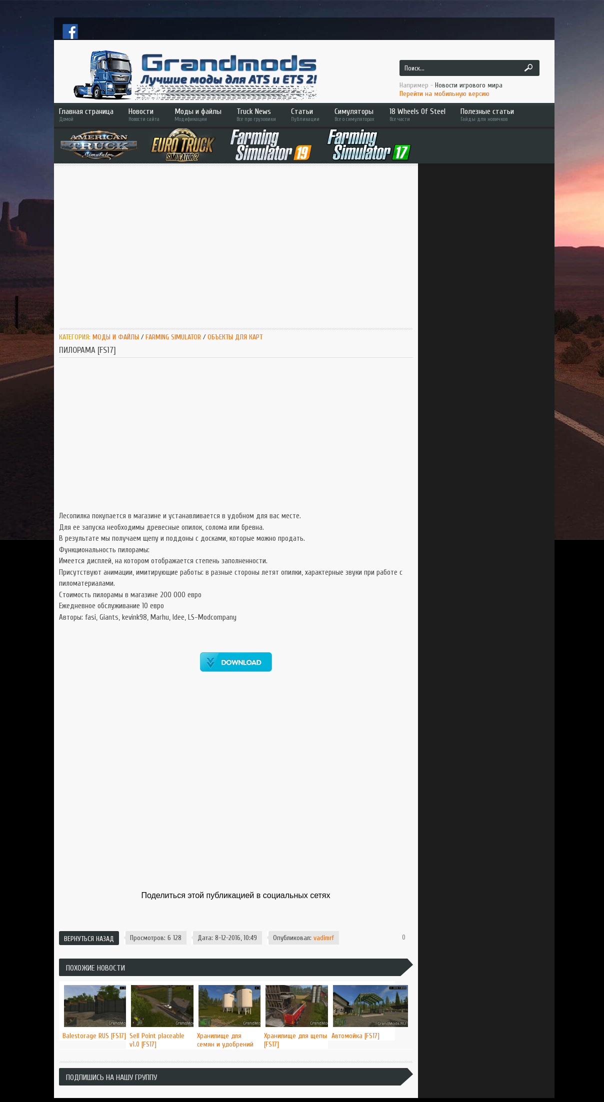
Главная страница (86, 114)
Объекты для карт (235, 337)
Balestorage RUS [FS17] (94, 1036)
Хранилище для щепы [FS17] (295, 1040)
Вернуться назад (89, 939)
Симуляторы (354, 114)
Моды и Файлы (115, 337)
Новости (144, 114)
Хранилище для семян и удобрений (225, 1040)
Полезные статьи (501, 114)
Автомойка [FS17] (356, 1036)
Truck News (256, 114)
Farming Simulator (173, 337)
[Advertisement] (236, 246)
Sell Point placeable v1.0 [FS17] (157, 1040)
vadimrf (324, 938)
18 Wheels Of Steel (418, 114)
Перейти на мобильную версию (445, 93)
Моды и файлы (198, 114)
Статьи (305, 114)
